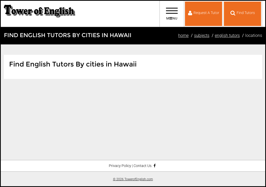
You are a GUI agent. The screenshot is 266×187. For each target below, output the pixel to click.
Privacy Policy (120, 166)
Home (183, 35)
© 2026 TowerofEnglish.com (133, 179)
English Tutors (227, 35)
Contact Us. (143, 166)
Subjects (201, 35)
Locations (253, 35)
